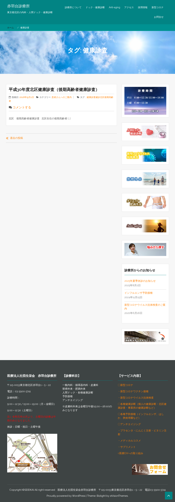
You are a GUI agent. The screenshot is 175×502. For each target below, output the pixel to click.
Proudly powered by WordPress (66, 495)
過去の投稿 (16, 138)
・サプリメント (127, 446)
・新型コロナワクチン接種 (133, 391)
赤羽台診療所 (18, 6)
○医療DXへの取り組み (130, 453)
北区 (102, 97)
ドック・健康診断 (95, 7)
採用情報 (142, 7)
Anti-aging (114, 7)
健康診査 (91, 97)
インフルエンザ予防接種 (138, 292)
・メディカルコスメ (129, 440)
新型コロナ (158, 7)
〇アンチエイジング (129, 424)
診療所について (73, 7)
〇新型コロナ (125, 385)
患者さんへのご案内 (62, 97)
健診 (98, 97)
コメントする (22, 107)
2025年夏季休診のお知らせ (140, 280)
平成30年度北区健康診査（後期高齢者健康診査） (54, 89)
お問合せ (159, 17)
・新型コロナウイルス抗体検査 (136, 397)
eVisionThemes (119, 495)
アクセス (129, 7)
